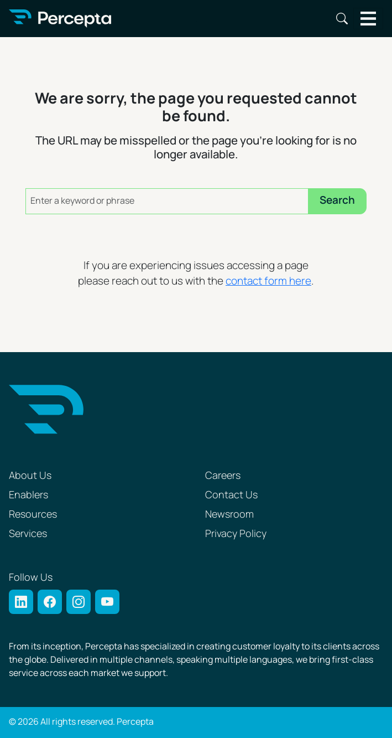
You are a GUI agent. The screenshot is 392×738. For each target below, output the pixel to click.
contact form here (268, 281)
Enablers (28, 495)
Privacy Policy (235, 534)
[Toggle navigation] (368, 18)
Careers (223, 476)
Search (342, 18)
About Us (30, 476)
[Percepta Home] (60, 18)
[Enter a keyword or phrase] (167, 201)
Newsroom (229, 514)
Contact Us (231, 495)
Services (28, 534)
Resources (33, 514)
